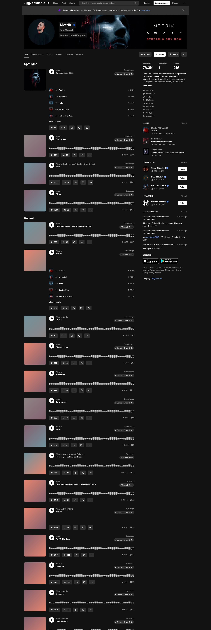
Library (72, 3)
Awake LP (149, 116)
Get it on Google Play (169, 261)
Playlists (69, 54)
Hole (61, 102)
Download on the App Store (151, 261)
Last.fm (148, 103)
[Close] (183, 10)
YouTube (148, 109)
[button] (184, 3)
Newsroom (169, 269)
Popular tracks (37, 54)
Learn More (145, 10)
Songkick (148, 106)
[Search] (109, 3)
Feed (64, 3)
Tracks (49, 54)
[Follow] (160, 54)
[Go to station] (145, 54)
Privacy (151, 267)
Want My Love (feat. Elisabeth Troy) (159, 244)
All (26, 54)
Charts (178, 269)
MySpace (148, 100)
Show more (147, 85)
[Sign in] (146, 3)
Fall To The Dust (66, 115)
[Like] (53, 127)
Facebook (149, 93)
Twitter (147, 96)
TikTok (147, 113)
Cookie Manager (175, 267)
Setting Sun (64, 109)
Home (55, 3)
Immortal (63, 96)
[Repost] (63, 127)
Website (148, 90)
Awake (62, 90)
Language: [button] (152, 278)
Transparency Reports (152, 272)
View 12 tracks (55, 121)
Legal (145, 267)
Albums (59, 54)
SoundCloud (36, 3)
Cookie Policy (161, 267)
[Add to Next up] (87, 127)
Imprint (146, 269)
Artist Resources (157, 269)
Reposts (79, 54)
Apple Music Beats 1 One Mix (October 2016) (156, 218)
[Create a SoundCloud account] (162, 3)
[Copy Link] (79, 127)
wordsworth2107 (152, 237)
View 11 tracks (55, 302)
